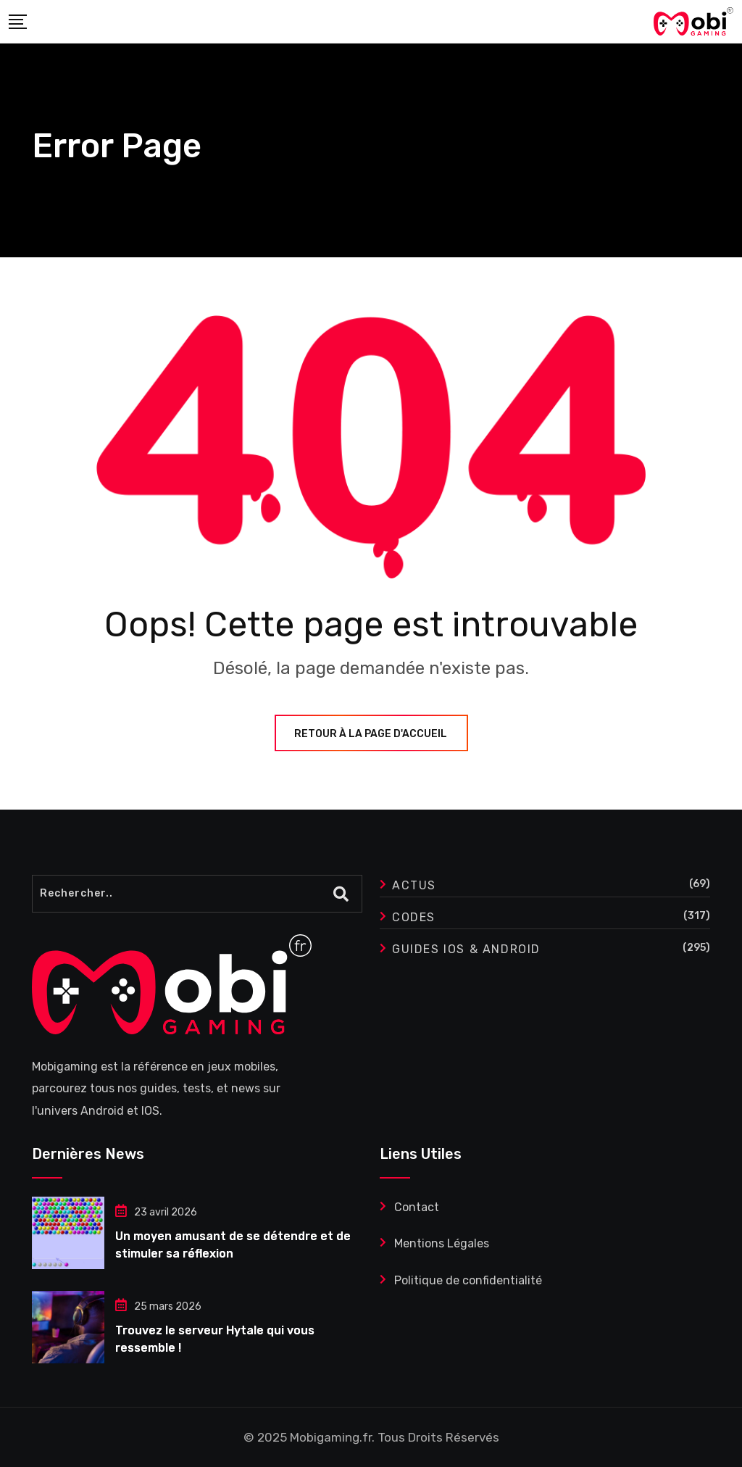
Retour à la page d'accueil (371, 734)
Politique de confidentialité (468, 1280)
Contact (416, 1207)
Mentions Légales (441, 1243)
